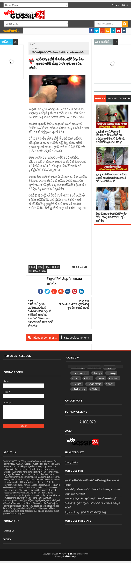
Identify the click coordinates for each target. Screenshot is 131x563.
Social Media (95, 383)
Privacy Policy (71, 462)
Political (78, 383)
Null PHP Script (69, 556)
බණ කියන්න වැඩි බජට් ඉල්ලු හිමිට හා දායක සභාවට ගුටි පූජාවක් (111, 217)
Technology (79, 389)
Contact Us (8, 530)
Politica (35, 48)
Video (95, 389)
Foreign (98, 373)
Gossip (32, 267)
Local (40, 267)
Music (89, 378)
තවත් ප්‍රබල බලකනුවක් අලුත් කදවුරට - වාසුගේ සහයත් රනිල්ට (91, 498)
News (47, 267)
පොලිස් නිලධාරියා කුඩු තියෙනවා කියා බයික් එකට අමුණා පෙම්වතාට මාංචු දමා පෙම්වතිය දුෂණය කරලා (110, 137)
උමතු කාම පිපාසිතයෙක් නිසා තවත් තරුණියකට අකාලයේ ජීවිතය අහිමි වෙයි (111, 178)
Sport (110, 383)
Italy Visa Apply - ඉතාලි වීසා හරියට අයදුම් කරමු (85, 512)
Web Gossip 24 (65, 553)
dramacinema (80, 373)
